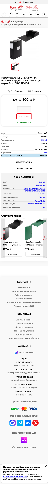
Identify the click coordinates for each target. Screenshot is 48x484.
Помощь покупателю (24, 331)
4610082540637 (41, 149)
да (44, 207)
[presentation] (3, 238)
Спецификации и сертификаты (24, 338)
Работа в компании (24, 295)
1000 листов (40, 200)
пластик (41, 194)
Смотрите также (24, 168)
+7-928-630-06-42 (24, 384)
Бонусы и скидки (24, 320)
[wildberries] (24, 440)
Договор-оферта (24, 334)
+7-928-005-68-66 (24, 392)
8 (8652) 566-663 (24, 362)
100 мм (42, 197)
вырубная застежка (36, 204)
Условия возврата (24, 323)
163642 (42, 133)
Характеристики (24, 162)
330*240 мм (40, 185)
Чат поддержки (24, 352)
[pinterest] (35, 423)
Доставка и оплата (24, 327)
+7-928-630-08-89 (24, 377)
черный (42, 182)
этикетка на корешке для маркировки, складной (34, 189)
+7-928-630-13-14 (24, 369)
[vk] (12, 423)
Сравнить (36, 91)
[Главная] (2, 22)
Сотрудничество (24, 299)
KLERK (44, 140)
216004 (44, 137)
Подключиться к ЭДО (24, 306)
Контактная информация (24, 291)
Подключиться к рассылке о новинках (24, 302)
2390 (45, 153)
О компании (24, 288)
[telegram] (20, 423)
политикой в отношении (15, 477)
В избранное (17, 91)
